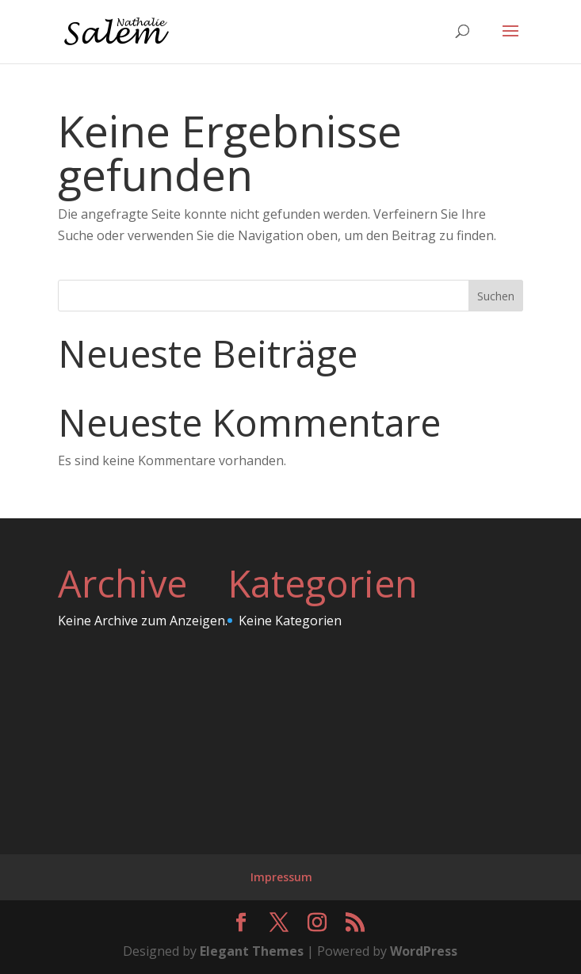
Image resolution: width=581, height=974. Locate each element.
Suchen (495, 296)
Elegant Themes (252, 951)
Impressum (281, 876)
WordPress (423, 951)
